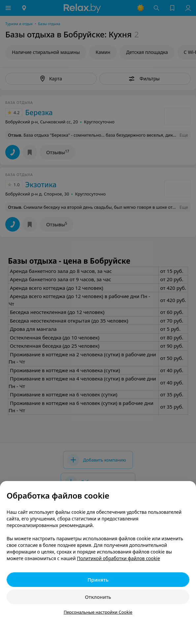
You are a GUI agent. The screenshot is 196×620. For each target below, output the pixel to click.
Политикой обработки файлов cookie (118, 558)
